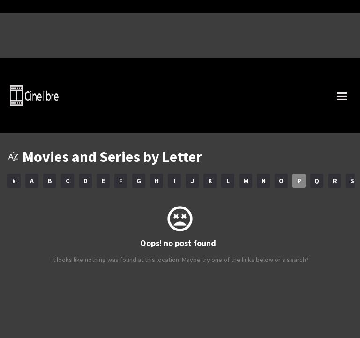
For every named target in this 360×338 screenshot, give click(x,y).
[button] (342, 96)
